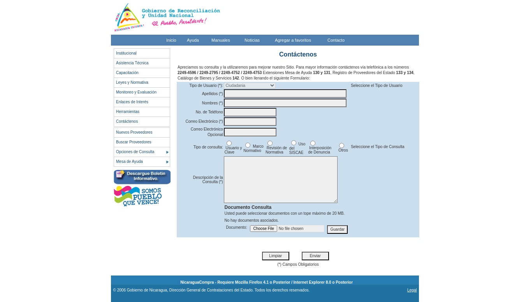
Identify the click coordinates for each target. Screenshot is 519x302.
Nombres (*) (212, 103)
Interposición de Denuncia (319, 148)
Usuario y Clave (233, 148)
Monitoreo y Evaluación (136, 92)
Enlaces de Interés (132, 102)
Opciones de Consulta (135, 152)
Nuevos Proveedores (134, 132)
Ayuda (193, 40)
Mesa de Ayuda (129, 161)
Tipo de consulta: (208, 147)
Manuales (220, 40)
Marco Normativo (253, 148)
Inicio (171, 40)
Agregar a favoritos (293, 40)
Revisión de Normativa (276, 148)
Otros (342, 148)
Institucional (126, 53)
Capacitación (127, 73)
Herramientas (127, 111)
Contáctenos (127, 121)
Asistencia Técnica (132, 63)
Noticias (252, 40)
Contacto (336, 40)
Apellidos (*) (212, 94)
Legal (412, 290)
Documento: (236, 227)
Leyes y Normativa (132, 82)
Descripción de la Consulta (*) (208, 179)
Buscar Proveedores (133, 142)
